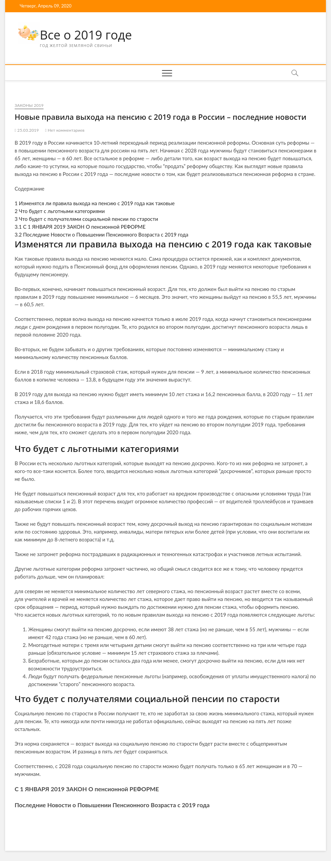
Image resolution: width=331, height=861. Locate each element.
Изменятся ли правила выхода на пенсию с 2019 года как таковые (95, 203)
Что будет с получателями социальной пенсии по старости (86, 219)
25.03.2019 (27, 130)
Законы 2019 (29, 105)
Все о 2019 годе (86, 35)
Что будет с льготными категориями (60, 211)
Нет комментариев (64, 130)
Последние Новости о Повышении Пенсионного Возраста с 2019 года (101, 234)
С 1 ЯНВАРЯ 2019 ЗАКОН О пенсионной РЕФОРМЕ (80, 227)
